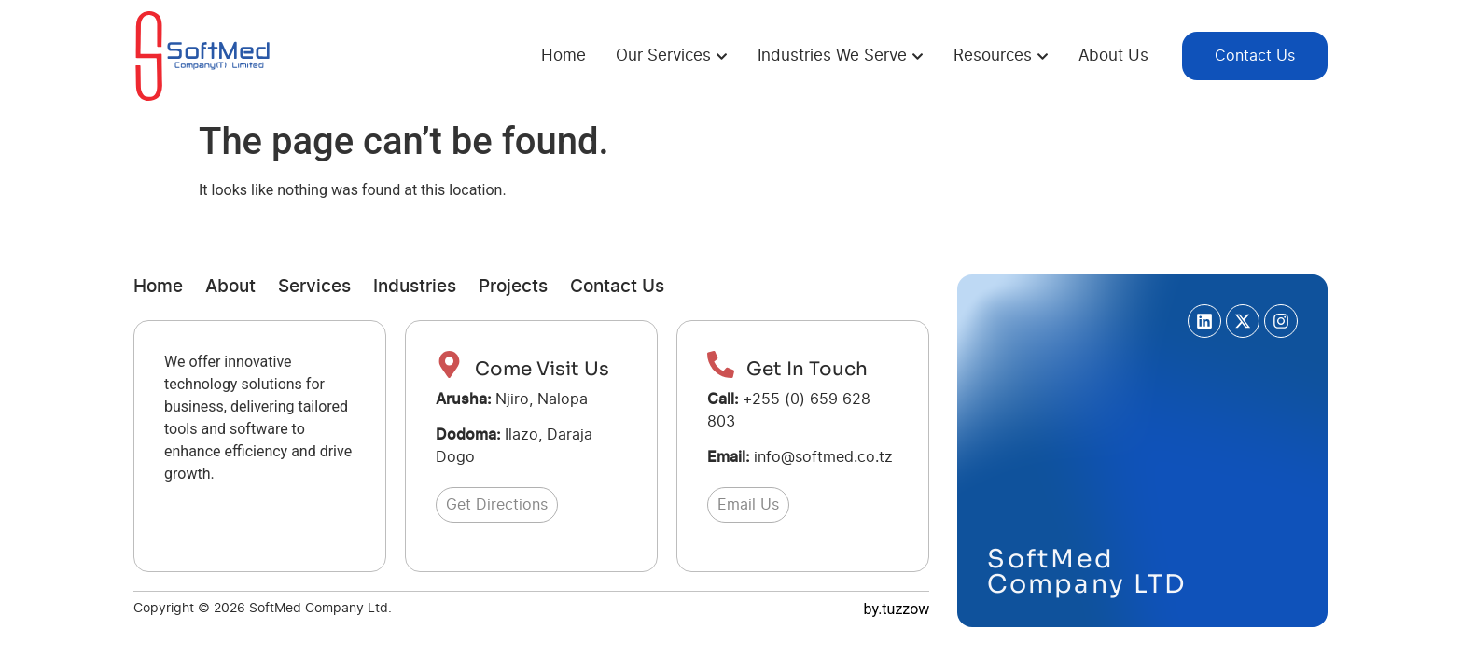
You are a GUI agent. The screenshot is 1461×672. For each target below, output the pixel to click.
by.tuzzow (897, 609)
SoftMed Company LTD (1086, 571)
